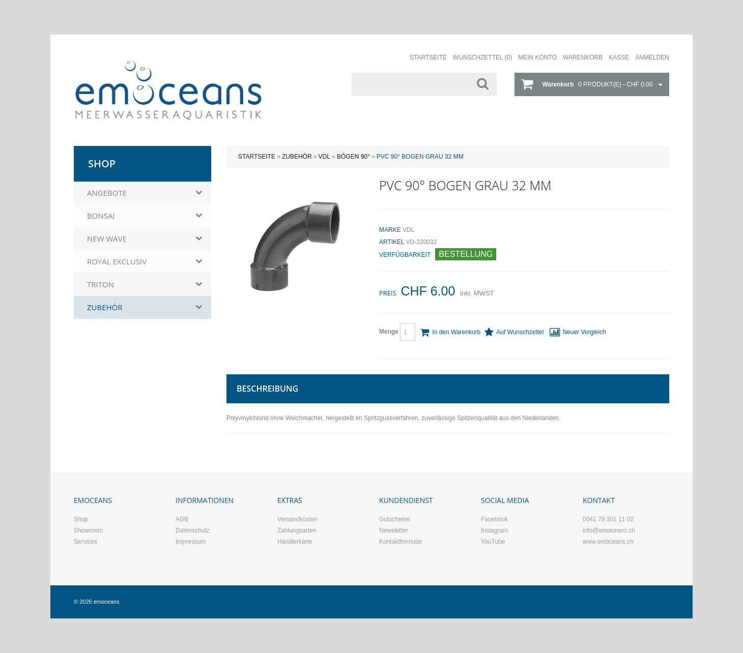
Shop (81, 519)
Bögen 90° (353, 156)
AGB (182, 519)
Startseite (256, 156)
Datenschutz (193, 530)
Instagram (494, 530)
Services (85, 541)
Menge (397, 332)
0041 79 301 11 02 (608, 519)
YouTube (493, 541)
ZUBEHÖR (297, 156)
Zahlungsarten (297, 530)
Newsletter (393, 530)
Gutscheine (394, 519)
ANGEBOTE (107, 193)
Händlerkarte (294, 541)
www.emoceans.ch (608, 541)
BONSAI (101, 216)
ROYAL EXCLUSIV (117, 261)
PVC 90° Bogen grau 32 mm (420, 156)
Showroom (88, 530)
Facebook (494, 519)
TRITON (100, 284)
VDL (324, 156)
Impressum (191, 541)
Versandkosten (297, 519)
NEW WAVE (107, 238)
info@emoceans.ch (609, 530)
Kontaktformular (400, 541)
